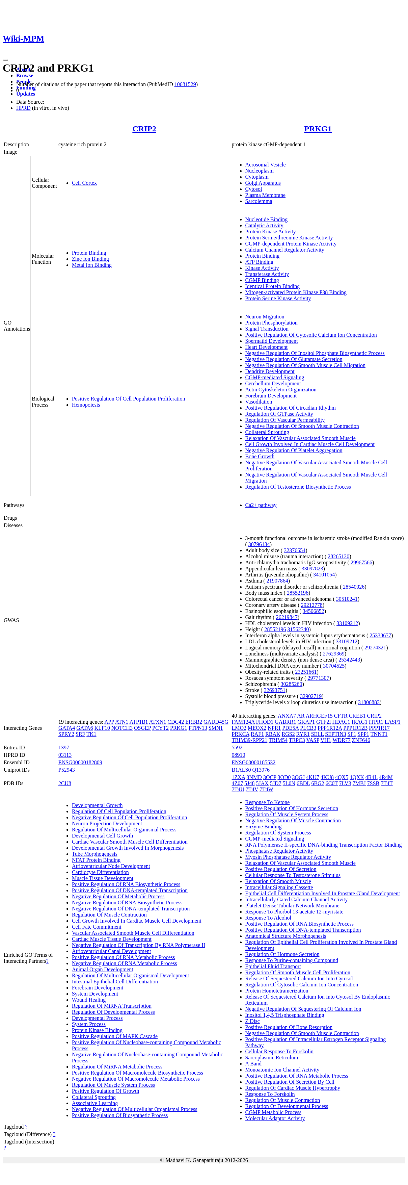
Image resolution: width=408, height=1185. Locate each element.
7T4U (238, 789)
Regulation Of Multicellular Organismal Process (124, 829)
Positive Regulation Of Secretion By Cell (289, 1082)
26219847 (287, 617)
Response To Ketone (267, 802)
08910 (238, 755)
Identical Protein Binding (272, 286)
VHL (325, 740)
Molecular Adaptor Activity (275, 1118)
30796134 (259, 544)
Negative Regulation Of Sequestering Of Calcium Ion (303, 1009)
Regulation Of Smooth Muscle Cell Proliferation (298, 972)
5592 (237, 747)
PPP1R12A (330, 728)
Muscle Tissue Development (102, 878)
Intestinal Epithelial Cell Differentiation (115, 981)
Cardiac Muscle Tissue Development (112, 939)
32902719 (311, 696)
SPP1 (363, 734)
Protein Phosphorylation (271, 323)
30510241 (347, 599)
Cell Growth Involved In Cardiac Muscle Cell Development (310, 444)
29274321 (375, 647)
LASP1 (393, 722)
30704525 (334, 666)
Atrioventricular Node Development (111, 866)
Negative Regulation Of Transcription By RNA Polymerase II (138, 945)
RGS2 (288, 734)
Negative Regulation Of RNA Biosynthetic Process (127, 902)
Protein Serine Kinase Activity (278, 298)
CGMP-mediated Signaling (274, 377)
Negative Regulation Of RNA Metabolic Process (124, 963)
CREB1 (357, 716)
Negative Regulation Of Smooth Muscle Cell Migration (305, 365)
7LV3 (345, 783)
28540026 (353, 587)
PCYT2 (160, 728)
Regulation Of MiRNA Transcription (112, 1006)
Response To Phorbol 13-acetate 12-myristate (294, 911)
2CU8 (64, 783)
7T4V (252, 789)
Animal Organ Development (102, 969)
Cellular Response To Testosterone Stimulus (293, 875)
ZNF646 (361, 740)
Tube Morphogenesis (94, 854)
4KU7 (312, 777)
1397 (63, 747)
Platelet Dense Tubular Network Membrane (292, 905)
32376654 (294, 550)
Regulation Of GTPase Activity (279, 414)
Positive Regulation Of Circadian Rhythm (290, 408)
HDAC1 (341, 722)
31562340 (298, 629)
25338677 (380, 635)
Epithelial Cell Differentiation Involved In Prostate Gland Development (322, 893)
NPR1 (274, 728)
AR (300, 716)
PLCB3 (308, 728)
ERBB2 (193, 722)
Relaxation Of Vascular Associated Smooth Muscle (300, 438)
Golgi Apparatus (263, 183)
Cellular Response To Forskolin (279, 1051)
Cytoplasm (257, 177)
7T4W (266, 789)
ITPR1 (376, 722)
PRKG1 (318, 128)
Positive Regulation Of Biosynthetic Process (120, 1115)
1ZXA (238, 777)
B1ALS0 (241, 770)
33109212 (347, 623)
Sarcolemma (258, 201)
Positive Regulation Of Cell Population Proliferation (128, 399)
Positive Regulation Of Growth (105, 1091)
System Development (95, 994)
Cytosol (253, 189)
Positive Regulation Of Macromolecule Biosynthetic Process (137, 1073)
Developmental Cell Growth (102, 836)
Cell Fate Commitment (96, 927)
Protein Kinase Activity (270, 231)
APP (109, 722)
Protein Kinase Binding (97, 1030)
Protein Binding (89, 253)
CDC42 (175, 722)
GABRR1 (285, 722)
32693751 (274, 690)
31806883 (369, 702)
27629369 (334, 653)
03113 (65, 755)
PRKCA (240, 734)
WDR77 (341, 740)
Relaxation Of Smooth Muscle (278, 881)
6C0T (332, 783)
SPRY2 (66, 734)
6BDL (303, 783)
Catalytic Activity (264, 225)
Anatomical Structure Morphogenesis (285, 936)
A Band (253, 1063)
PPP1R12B (355, 728)
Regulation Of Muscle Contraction (109, 915)
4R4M (386, 777)
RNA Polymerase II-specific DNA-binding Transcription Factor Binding (323, 845)
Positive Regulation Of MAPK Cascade (115, 1036)
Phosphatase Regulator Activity (279, 851)
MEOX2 (257, 728)
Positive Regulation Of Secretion (281, 869)
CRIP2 (144, 128)
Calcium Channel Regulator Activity (284, 250)
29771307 (318, 678)
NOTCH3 (122, 728)
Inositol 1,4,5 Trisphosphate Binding (284, 1015)
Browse (24, 75)
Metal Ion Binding (92, 265)
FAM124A (243, 722)
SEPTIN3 (335, 734)
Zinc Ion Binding (90, 259)
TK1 (91, 734)
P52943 (66, 770)
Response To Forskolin (270, 1094)
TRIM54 (278, 740)
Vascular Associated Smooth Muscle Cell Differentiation (133, 933)
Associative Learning (95, 1103)
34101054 (324, 574)
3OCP (269, 777)
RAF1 (257, 734)
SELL (317, 734)
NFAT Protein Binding (96, 860)
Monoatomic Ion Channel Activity (282, 1070)
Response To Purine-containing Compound (291, 960)
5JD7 (275, 783)
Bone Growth (260, 456)
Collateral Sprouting (267, 432)
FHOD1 (265, 722)
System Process (89, 1024)
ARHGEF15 (319, 716)
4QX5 (341, 777)
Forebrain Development (271, 395)
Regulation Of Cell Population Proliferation (119, 811)
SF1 (352, 734)
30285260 (291, 684)
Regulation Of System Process (278, 832)
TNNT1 (379, 734)
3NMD (254, 777)
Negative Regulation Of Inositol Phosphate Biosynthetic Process (315, 353)
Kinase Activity (262, 268)
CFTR (341, 716)
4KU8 (327, 777)
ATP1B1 (138, 722)
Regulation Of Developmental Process (113, 1012)
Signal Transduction (267, 329)
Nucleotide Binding (266, 219)
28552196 (297, 593)
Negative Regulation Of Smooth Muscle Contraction (302, 426)
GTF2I (323, 722)
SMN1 (216, 728)
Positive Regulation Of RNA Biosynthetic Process (126, 884)
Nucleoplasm (259, 171)
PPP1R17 (379, 728)
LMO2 (239, 728)
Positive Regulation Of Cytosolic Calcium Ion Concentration (311, 335)
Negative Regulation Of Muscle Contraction (293, 820)
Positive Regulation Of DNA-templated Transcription (130, 890)
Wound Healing (89, 1000)
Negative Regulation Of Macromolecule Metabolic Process (136, 1079)
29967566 (361, 562)
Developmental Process (97, 1018)
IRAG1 (360, 722)
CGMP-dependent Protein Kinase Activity (291, 244)
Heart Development (266, 347)
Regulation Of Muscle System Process (113, 1085)
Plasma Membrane (265, 195)
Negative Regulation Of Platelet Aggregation (294, 450)
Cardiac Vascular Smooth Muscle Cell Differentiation (130, 842)
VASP (312, 740)
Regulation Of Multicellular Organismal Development (130, 975)
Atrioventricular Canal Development (111, 951)
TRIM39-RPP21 (250, 740)
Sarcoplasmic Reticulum (271, 1057)
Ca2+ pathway (261, 505)
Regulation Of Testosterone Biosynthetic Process (298, 487)
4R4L (371, 777)
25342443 (349, 660)
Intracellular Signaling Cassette (279, 887)
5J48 (249, 783)
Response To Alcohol (268, 918)
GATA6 (84, 728)
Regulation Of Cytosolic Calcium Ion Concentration (301, 984)
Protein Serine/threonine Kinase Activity (289, 237)
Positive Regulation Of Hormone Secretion (291, 808)
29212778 (312, 605)
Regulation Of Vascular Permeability (285, 420)
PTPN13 (198, 728)
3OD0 (284, 777)
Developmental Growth (97, 805)
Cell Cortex (84, 183)
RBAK (272, 734)
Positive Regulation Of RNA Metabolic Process (123, 957)
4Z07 (237, 783)
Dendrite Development (270, 371)
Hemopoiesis (86, 405)
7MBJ (359, 783)
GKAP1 (306, 722)
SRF (80, 734)
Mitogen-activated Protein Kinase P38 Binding (296, 292)
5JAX (262, 783)
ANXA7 (287, 716)
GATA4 (66, 728)
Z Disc (252, 1021)
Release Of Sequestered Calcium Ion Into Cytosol (299, 978)
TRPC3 (297, 740)
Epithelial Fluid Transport (273, 966)
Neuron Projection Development (107, 823)
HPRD (23, 108)
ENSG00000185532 (254, 762)
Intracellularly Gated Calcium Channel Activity (296, 899)
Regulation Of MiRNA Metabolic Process (117, 1067)
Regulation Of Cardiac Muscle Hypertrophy (293, 1088)
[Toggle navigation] (5, 60)
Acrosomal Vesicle (265, 165)
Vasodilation (258, 402)
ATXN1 (157, 722)
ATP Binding (259, 262)
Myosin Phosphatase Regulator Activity (288, 857)
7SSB (373, 783)
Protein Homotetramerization (276, 991)
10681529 (185, 84)
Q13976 (261, 770)
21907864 (277, 581)
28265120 (338, 556)
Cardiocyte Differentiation (100, 872)
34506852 (313, 611)
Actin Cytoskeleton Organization (281, 389)
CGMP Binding (262, 280)
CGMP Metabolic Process (273, 1112)
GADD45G (215, 722)
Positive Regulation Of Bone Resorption (289, 1027)
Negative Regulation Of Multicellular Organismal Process (134, 1109)
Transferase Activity (267, 274)
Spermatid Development (271, 341)
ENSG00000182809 (80, 762)
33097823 (312, 568)
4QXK (357, 777)
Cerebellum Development (273, 383)
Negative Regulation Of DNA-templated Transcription (131, 908)
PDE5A (290, 728)
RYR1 (303, 734)
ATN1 (121, 722)
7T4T (386, 783)
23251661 (306, 672)
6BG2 (317, 783)
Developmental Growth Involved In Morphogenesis (128, 848)
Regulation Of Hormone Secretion (282, 954)
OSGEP (142, 728)
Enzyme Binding (263, 826)
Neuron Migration (264, 316)
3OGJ (298, 777)
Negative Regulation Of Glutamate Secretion (294, 359)
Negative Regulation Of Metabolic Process (118, 896)
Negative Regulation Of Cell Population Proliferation (129, 817)
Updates (25, 94)
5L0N (289, 783)
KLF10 (102, 728)
